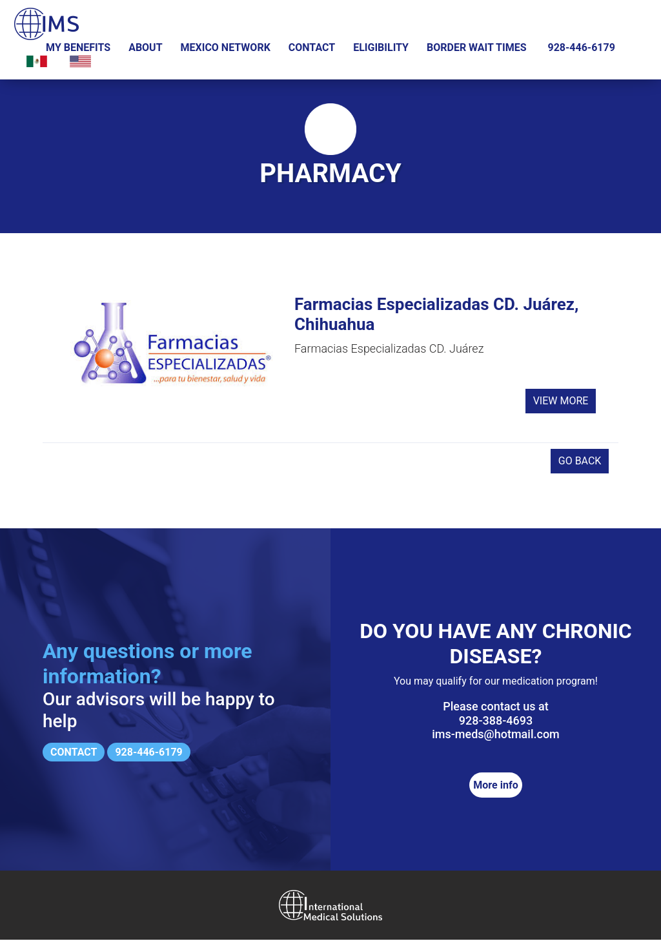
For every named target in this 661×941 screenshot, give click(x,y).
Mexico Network (225, 47)
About (145, 47)
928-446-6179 (581, 47)
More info (495, 786)
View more (561, 404)
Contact (312, 47)
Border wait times (477, 47)
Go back (580, 462)
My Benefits (78, 47)
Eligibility (381, 47)
